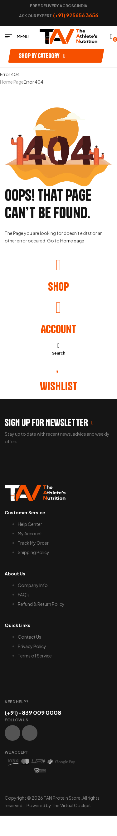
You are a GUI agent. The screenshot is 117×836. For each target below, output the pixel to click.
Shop (58, 286)
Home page (72, 240)
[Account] (58, 307)
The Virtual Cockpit (71, 805)
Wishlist (58, 386)
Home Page (12, 82)
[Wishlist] (58, 364)
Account (58, 329)
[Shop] (58, 265)
